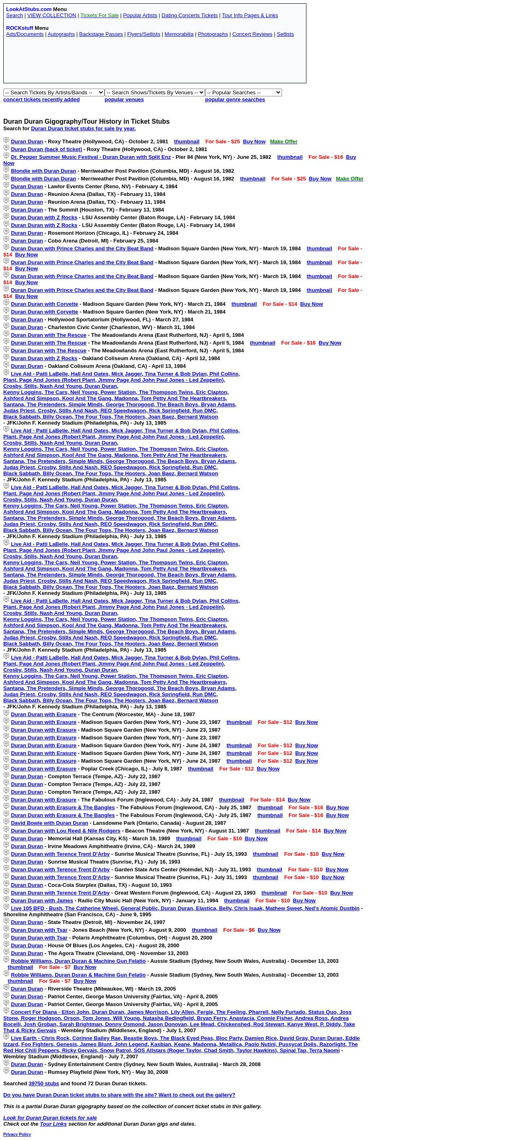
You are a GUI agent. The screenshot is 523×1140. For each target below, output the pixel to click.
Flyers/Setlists (143, 34)
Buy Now (254, 141)
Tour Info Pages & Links (250, 15)
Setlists (285, 34)
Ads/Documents (25, 34)
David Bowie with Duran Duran (49, 823)
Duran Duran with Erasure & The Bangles (63, 807)
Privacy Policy (17, 1134)
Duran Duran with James (42, 900)
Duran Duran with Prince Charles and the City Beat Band (82, 248)
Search (14, 15)
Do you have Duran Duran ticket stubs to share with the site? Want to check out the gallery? (119, 1095)
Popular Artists (140, 15)
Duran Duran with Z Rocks (44, 217)
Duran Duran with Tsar (39, 930)
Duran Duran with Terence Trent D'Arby (60, 854)
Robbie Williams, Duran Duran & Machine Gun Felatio (78, 961)
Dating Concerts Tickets (190, 15)
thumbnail (186, 141)
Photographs (213, 34)
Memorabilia (179, 34)
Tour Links (53, 1124)
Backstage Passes (101, 34)
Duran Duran (27, 141)
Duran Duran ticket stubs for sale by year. (83, 128)
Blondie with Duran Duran (43, 171)
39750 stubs (44, 1083)
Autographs (61, 34)
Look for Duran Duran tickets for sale (50, 1118)
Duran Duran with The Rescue (49, 335)
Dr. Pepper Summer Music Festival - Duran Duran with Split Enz (91, 157)
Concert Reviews (252, 34)
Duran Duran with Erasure (43, 714)
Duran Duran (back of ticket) (46, 149)
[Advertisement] (155, 62)
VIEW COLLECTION (51, 15)
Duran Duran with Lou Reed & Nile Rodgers (66, 831)
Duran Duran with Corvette (44, 304)
